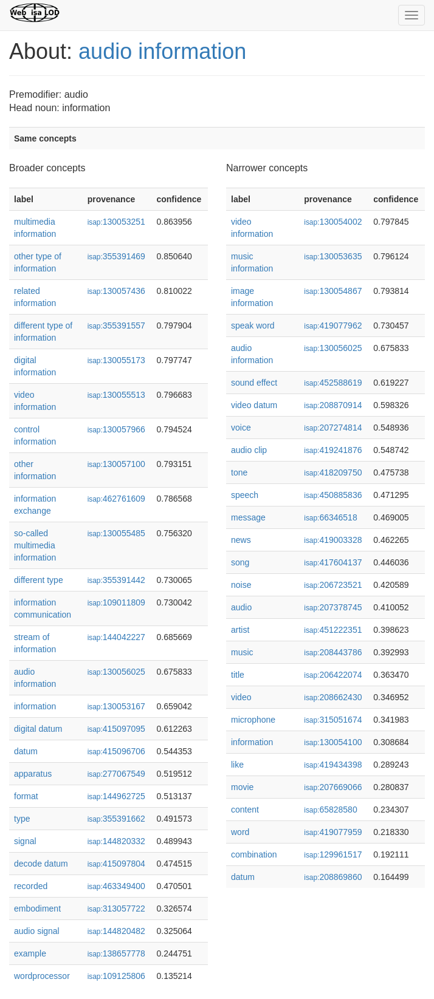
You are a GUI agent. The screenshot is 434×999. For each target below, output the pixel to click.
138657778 (116, 953)
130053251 (116, 222)
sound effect (254, 382)
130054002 (333, 222)
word (240, 832)
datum (26, 751)
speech (244, 495)
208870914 (333, 405)
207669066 (333, 787)
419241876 (333, 450)
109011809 (116, 602)
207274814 (333, 427)
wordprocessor (42, 976)
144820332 (116, 841)
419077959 (333, 832)
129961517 (333, 854)
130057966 (116, 429)
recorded (30, 886)
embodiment (37, 908)
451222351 (333, 630)
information (35, 706)
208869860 (333, 877)
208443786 (333, 652)
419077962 (333, 325)
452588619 (333, 382)
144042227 (116, 637)
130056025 (116, 672)
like (237, 764)
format (26, 796)
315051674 (333, 720)
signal (25, 841)
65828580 (330, 809)
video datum (254, 405)
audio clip (249, 450)
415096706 (116, 751)
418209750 (333, 472)
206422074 (333, 675)
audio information (162, 51)
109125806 (116, 976)
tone (239, 472)
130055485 (116, 533)
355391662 (116, 818)
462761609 (116, 498)
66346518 (330, 517)
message (248, 517)
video (241, 697)
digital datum (38, 729)
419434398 (333, 764)
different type (38, 580)
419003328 (333, 540)
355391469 (116, 256)
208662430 (333, 697)
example (30, 953)
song (240, 562)
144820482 (116, 931)
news (241, 540)
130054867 (333, 291)
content (245, 809)
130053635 (333, 256)
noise (241, 585)
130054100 (333, 742)
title (237, 675)
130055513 (116, 395)
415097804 (116, 863)
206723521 (333, 585)
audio (241, 607)
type (22, 818)
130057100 (116, 464)
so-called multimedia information (35, 545)
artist (240, 630)
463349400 (116, 886)
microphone (253, 720)
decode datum (41, 863)
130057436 (116, 291)
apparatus (33, 774)
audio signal (37, 931)
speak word (253, 325)
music (242, 652)
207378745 (333, 607)
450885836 (333, 495)
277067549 (116, 774)
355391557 (116, 325)
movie (242, 787)
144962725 (116, 796)
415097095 (116, 729)
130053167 (116, 706)
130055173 (116, 360)
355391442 (116, 580)
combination (254, 854)
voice (241, 427)
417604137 (333, 562)
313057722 (116, 908)
